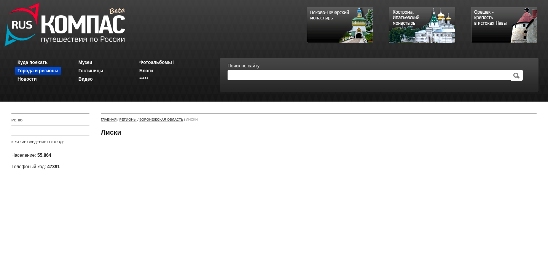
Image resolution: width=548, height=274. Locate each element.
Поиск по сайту (244, 65)
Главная (108, 119)
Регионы (128, 119)
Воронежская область (161, 119)
